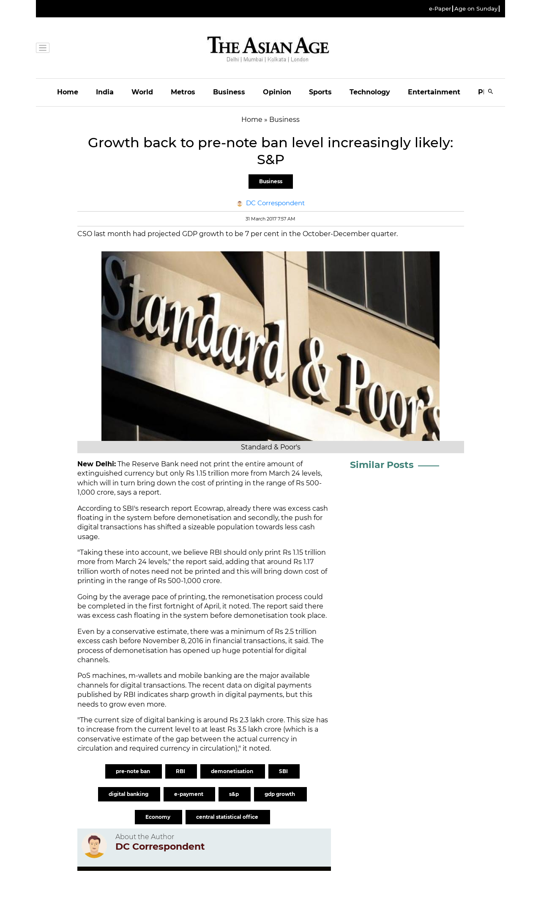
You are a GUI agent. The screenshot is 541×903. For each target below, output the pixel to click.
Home (67, 92)
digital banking (129, 794)
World (142, 92)
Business (229, 92)
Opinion (277, 92)
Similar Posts (382, 465)
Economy (158, 817)
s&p (234, 794)
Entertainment (434, 92)
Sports (320, 92)
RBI (181, 771)
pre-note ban (133, 771)
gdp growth (280, 794)
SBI (284, 771)
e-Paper (440, 9)
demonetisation (232, 771)
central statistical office (228, 817)
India (105, 92)
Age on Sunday (475, 9)
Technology (370, 92)
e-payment (189, 794)
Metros (183, 92)
